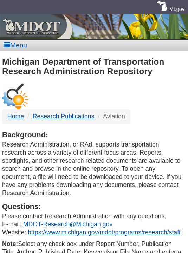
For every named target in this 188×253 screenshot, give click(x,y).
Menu (15, 45)
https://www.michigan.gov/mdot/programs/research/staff (104, 232)
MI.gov (176, 9)
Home (15, 116)
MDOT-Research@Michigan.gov (67, 224)
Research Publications (64, 116)
